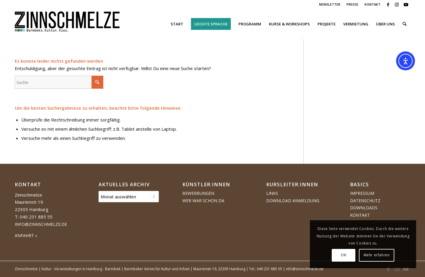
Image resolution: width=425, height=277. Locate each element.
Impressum (362, 193)
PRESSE (352, 4)
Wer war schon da (203, 200)
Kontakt (360, 215)
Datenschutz (365, 200)
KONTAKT (372, 4)
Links (272, 193)
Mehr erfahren (377, 254)
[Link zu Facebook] (388, 4)
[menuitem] (330, 4)
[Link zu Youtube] (405, 4)
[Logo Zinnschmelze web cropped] (67, 24)
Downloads (363, 207)
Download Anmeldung (292, 200)
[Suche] (404, 24)
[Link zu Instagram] (397, 4)
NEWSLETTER (329, 4)
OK (343, 254)
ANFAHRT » (26, 235)
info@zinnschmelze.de (41, 224)
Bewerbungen (198, 193)
